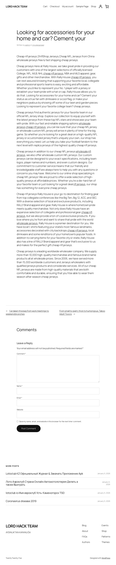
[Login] (100, 6)
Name (19, 386)
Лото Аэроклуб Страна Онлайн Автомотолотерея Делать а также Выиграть (42, 483)
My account (68, 6)
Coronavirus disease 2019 (21, 501)
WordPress (106, 558)
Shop (93, 6)
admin (27, 45)
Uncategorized (38, 45)
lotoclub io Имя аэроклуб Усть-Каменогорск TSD (35, 492)
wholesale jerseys (27, 223)
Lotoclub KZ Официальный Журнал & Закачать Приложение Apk (44, 473)
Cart (45, 6)
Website (20, 409)
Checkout (55, 6)
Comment (21, 353)
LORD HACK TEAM (16, 6)
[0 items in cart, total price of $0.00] (107, 6)
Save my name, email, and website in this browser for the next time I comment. (50, 421)
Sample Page (82, 6)
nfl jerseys (79, 184)
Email (19, 398)
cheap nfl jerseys (53, 73)
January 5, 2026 (103, 473)
